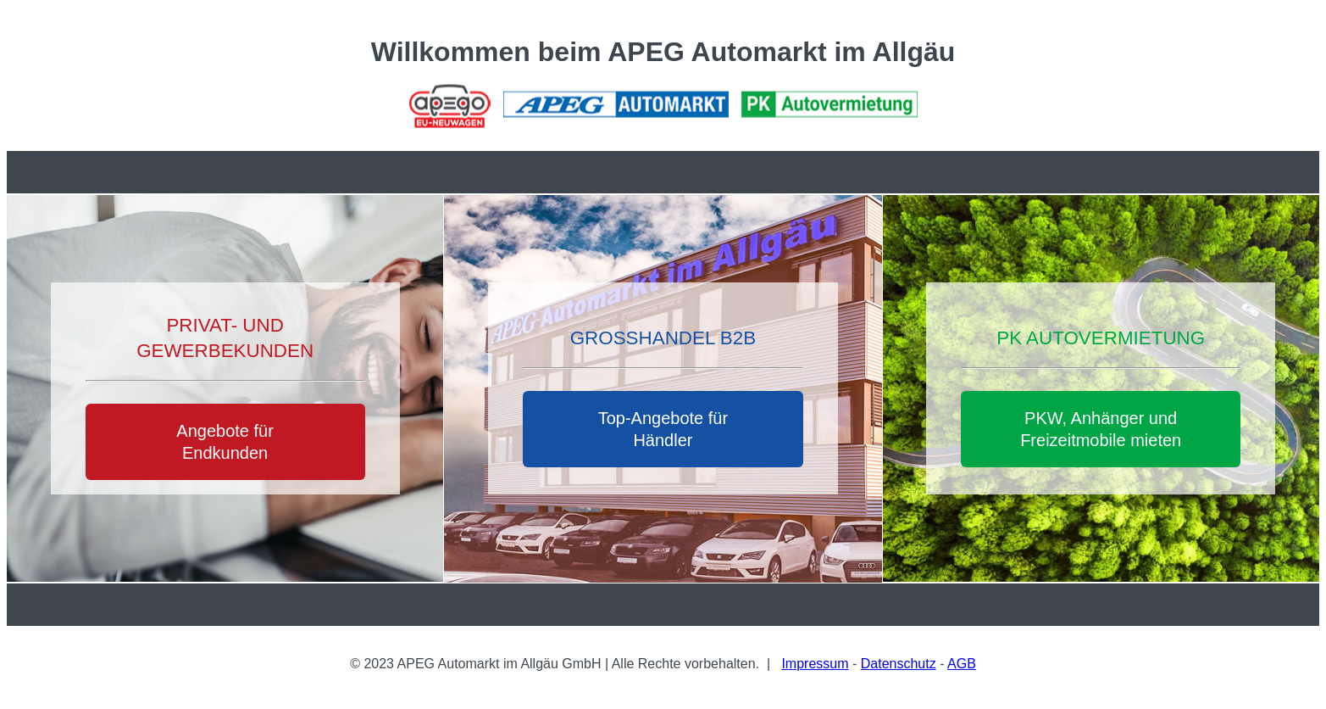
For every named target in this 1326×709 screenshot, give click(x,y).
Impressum (814, 663)
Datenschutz (898, 663)
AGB (961, 663)
